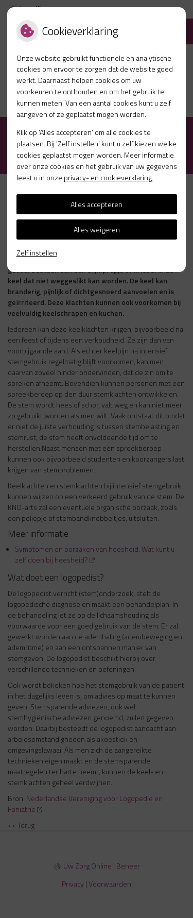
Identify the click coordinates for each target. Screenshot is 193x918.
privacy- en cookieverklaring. (108, 177)
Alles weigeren (97, 229)
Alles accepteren (96, 204)
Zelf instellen (36, 252)
